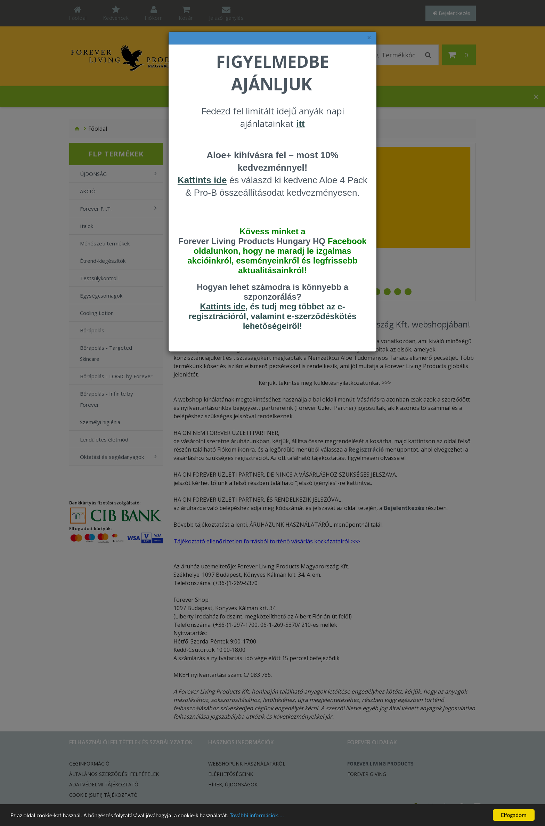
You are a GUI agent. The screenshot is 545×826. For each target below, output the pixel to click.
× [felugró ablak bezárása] (369, 37)
